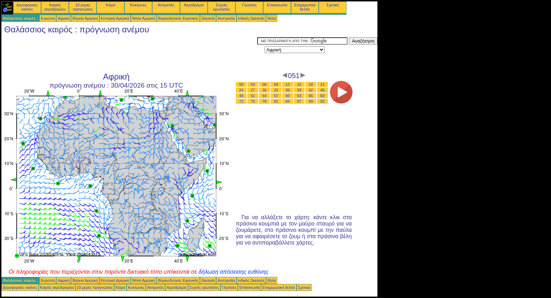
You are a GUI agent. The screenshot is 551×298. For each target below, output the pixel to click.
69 (322, 96)
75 (253, 101)
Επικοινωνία (277, 5)
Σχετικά (332, 5)
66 (311, 96)
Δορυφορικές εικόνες (27, 7)
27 (253, 90)
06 (264, 84)
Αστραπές (166, 5)
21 (322, 84)
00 (241, 84)
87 (299, 101)
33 (276, 90)
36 (288, 90)
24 (241, 90)
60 (288, 96)
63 (299, 96)
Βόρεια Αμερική (85, 18)
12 (288, 84)
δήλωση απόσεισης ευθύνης (233, 272)
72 (241, 101)
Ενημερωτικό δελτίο (305, 7)
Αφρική (64, 18)
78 (264, 101)
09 (276, 84)
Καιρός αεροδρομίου (55, 7)
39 (299, 90)
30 (264, 90)
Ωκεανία (208, 18)
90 (311, 101)
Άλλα (271, 18)
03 (253, 84)
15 (299, 84)
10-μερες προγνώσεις (83, 7)
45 (322, 90)
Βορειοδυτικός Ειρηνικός (178, 18)
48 (241, 96)
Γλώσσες (249, 5)
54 (264, 96)
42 (311, 90)
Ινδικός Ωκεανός (251, 18)
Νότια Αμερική (143, 18)
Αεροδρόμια (193, 5)
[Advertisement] (129, 53)
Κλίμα (110, 5)
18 (311, 84)
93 (322, 101)
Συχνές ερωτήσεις (221, 7)
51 (253, 96)
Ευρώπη (48, 18)
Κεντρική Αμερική (115, 18)
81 (276, 101)
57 (276, 96)
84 (288, 101)
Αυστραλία (226, 18)
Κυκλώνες (138, 5)
